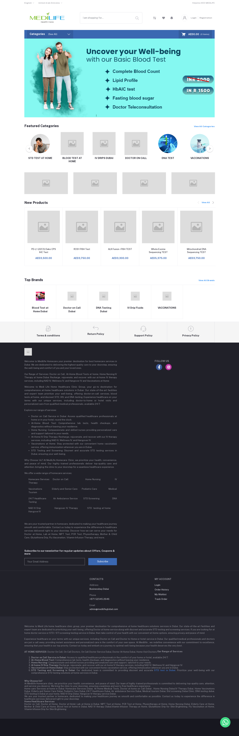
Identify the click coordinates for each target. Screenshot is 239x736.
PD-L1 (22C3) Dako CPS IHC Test (43, 250)
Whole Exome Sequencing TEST (158, 250)
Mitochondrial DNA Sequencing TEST (196, 250)
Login (193, 18)
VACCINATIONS (199, 158)
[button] (171, 17)
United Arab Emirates (49, 3)
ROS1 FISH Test (82, 249)
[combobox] (111, 17)
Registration (206, 18)
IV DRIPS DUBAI (104, 158)
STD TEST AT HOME (40, 158)
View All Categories (204, 126)
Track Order (161, 599)
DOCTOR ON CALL (136, 158)
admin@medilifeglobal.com (103, 609)
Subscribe (102, 561)
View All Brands (207, 280)
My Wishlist (160, 594)
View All (206, 202)
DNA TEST (168, 158)
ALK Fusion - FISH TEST (120, 249)
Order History (162, 589)
